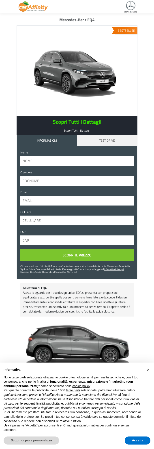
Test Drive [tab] (107, 140)
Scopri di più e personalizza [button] (31, 440)
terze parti (73, 390)
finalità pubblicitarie (49, 403)
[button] (148, 369)
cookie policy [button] (81, 386)
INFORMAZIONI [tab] (47, 140)
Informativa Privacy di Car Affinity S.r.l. (60, 271)
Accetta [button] (137, 440)
